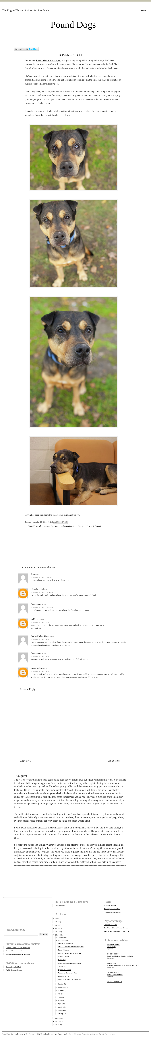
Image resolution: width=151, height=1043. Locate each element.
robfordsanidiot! (37, 589)
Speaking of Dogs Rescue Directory (18, 954)
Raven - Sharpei (72, 55)
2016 (56, 925)
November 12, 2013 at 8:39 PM (41, 656)
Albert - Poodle (63, 956)
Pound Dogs (73, 25)
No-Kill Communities (114, 982)
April (59, 1004)
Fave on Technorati (94, 526)
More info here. (60, 905)
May (59, 1000)
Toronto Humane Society (14, 951)
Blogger (32, 1034)
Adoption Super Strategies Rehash (69, 963)
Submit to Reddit (68, 526)
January (60, 1014)
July (59, 994)
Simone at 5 (62, 966)
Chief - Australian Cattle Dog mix (69, 979)
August (60, 990)
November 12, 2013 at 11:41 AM (42, 577)
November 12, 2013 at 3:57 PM (41, 622)
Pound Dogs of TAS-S (13, 967)
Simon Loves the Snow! (115, 974)
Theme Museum (75, 1034)
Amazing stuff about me (112, 909)
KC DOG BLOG (113, 954)
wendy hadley (36, 668)
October (60, 984)
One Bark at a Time (110, 925)
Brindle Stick (111, 963)
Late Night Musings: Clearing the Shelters (120, 956)
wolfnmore (35, 619)
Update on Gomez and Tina (67, 973)
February (61, 1010)
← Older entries (24, 761)
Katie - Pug (62, 960)
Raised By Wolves (113, 944)
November (61, 941)
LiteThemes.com (108, 1034)
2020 (56, 918)
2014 (56, 932)
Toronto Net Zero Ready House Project (117, 931)
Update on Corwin (64, 970)
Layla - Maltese (63, 950)
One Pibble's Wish (113, 972)
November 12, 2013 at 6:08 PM (41, 639)
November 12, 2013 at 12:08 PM (42, 592)
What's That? (111, 947)
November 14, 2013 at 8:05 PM (41, 671)
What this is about (110, 905)
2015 (56, 928)
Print (50, 522)
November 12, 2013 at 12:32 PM (42, 607)
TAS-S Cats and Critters (14, 970)
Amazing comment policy (112, 912)
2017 (56, 922)
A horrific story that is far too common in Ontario (123, 965)
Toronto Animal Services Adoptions (18, 948)
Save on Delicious (51, 526)
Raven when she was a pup (48, 60)
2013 (56, 935)
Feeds (143, 10)
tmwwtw (95, 1034)
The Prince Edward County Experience (117, 928)
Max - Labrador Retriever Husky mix (70, 946)
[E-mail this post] (34, 526)
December (61, 937)
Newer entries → (115, 761)
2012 (56, 1018)
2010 (56, 1025)
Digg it (80, 526)
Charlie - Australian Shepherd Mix (69, 953)
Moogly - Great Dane (65, 943)
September (61, 987)
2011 (56, 1021)
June (59, 997)
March (60, 1007)
